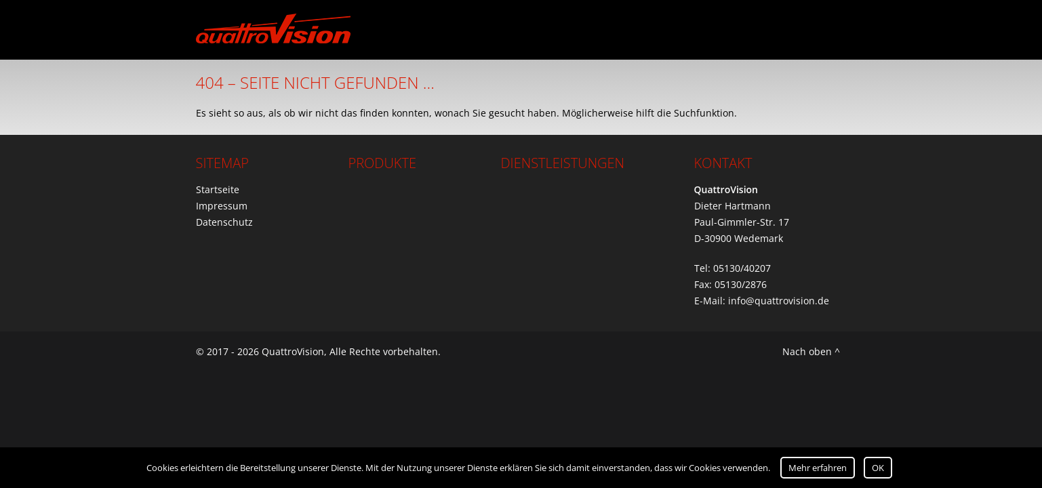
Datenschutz (224, 222)
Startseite (217, 189)
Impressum (221, 205)
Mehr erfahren (817, 468)
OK (878, 468)
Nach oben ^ (811, 351)
